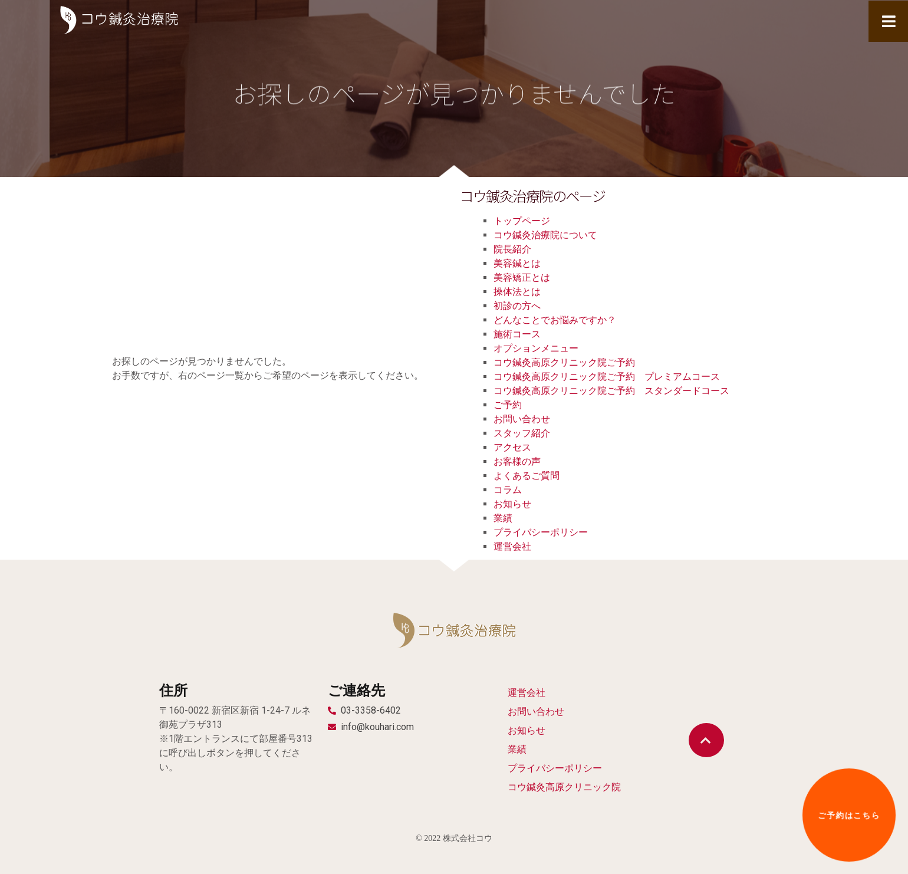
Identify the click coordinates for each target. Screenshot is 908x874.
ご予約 (508, 404)
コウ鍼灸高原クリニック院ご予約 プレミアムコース (607, 376)
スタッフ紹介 (522, 433)
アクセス (512, 447)
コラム (508, 489)
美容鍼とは (517, 263)
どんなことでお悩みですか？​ (555, 320)
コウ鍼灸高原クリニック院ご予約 (564, 362)
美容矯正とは (522, 277)
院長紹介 (512, 249)
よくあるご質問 (527, 475)
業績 (503, 518)
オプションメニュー (536, 348)
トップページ (522, 220)
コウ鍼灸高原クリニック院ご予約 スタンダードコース (611, 390)
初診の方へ (517, 305)
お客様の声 (517, 461)
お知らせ (512, 504)
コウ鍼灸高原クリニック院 (564, 787)
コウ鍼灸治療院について (545, 235)
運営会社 (512, 546)
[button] (706, 740)
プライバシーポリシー (541, 532)
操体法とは (517, 291)
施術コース (517, 334)
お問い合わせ (522, 419)
